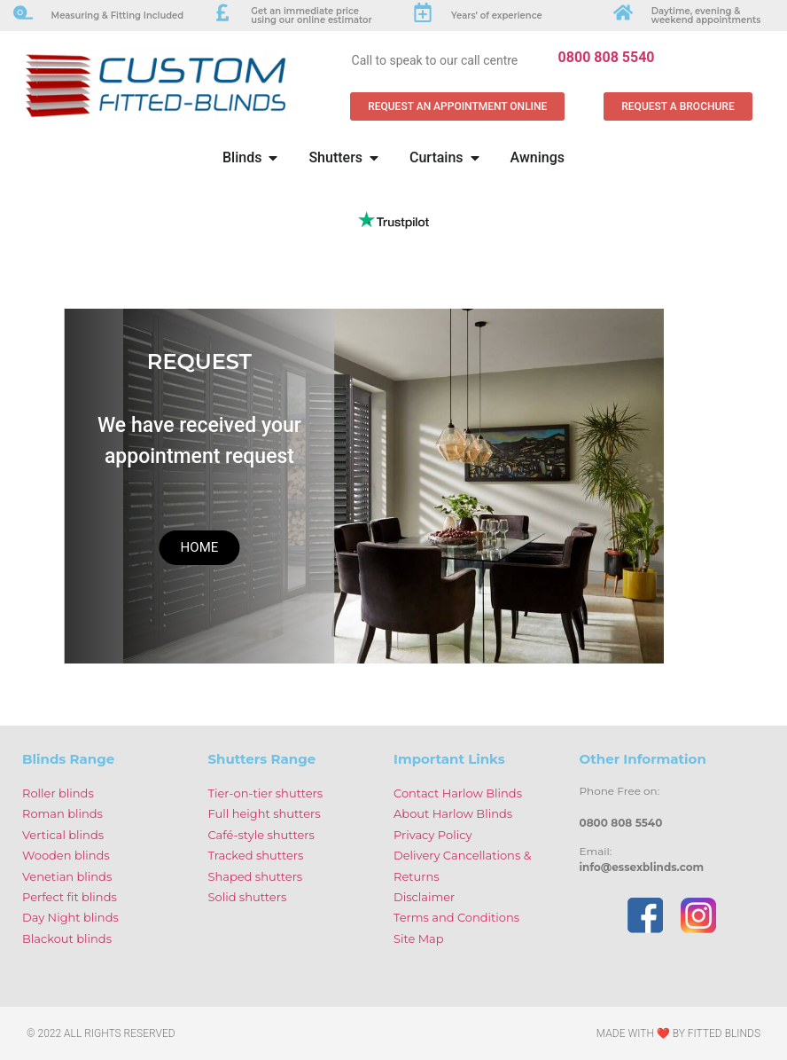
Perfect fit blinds (69, 897)
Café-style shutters (261, 835)
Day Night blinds (70, 917)
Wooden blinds (66, 855)
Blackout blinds (67, 938)
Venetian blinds (67, 876)
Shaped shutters (255, 876)
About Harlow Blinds (453, 813)
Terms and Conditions (456, 917)
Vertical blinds (63, 835)
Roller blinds (58, 793)
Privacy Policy (432, 835)
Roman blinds (62, 813)
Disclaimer (424, 897)
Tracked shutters (256, 855)
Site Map (419, 938)
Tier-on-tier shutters (265, 793)
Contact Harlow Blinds (458, 793)
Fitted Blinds (724, 1033)
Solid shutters (247, 897)
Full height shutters (264, 813)
